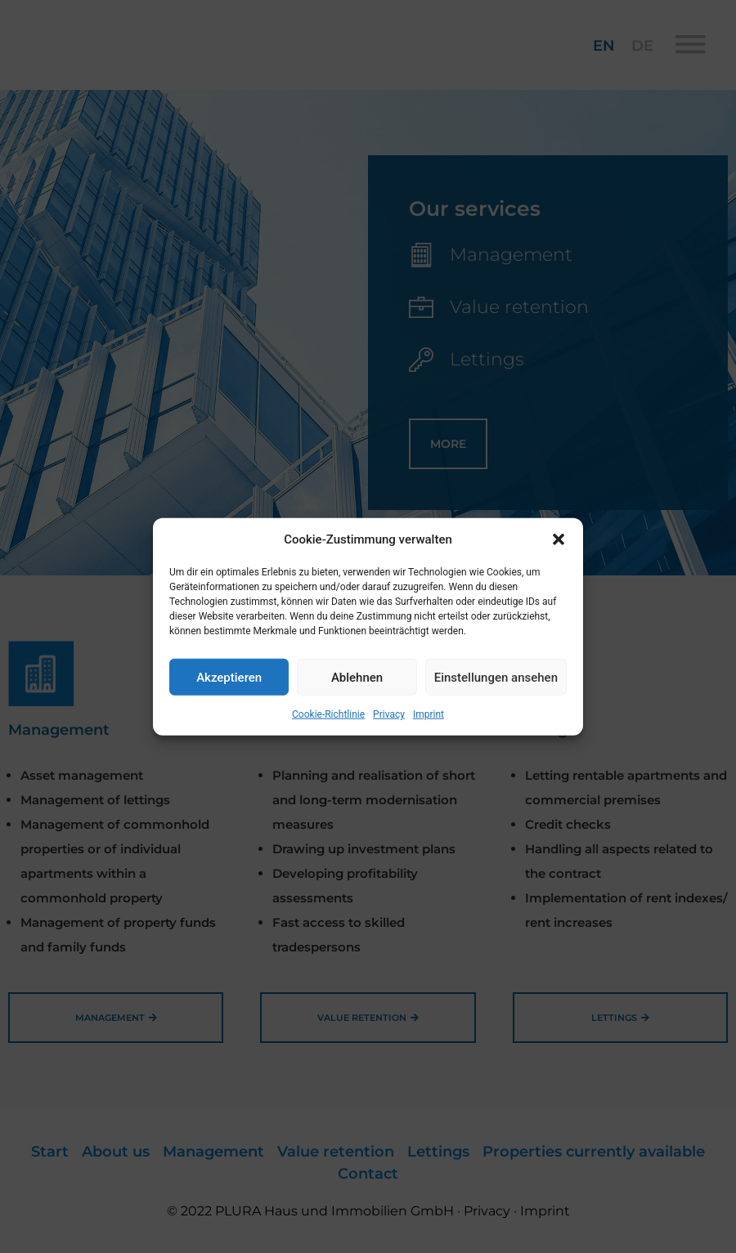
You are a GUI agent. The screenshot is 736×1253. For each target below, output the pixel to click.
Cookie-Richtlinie (328, 714)
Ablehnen (357, 676)
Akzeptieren (229, 676)
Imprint (428, 714)
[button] (558, 539)
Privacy (389, 714)
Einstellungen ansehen (496, 676)
